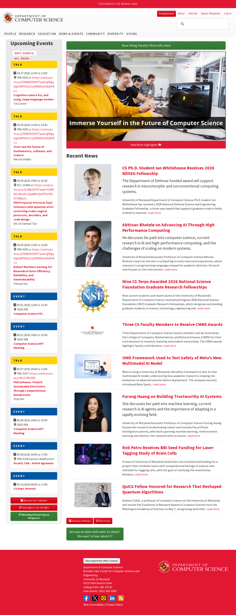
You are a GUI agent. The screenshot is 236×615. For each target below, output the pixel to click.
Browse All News (80, 521)
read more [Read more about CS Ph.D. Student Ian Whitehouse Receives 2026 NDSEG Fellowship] (154, 213)
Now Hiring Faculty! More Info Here (146, 45)
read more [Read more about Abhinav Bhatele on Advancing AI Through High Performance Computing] (170, 269)
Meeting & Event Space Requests (34, 516)
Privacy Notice (114, 604)
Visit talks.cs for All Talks (34, 507)
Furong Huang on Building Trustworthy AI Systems (172, 396)
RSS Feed (103, 521)
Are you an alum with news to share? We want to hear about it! (95, 534)
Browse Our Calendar (34, 500)
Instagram (104, 598)
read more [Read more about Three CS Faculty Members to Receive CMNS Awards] (169, 345)
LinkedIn (112, 598)
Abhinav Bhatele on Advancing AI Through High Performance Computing (168, 227)
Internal (192, 13)
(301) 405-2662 (108, 591)
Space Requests (210, 13)
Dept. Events (26, 53)
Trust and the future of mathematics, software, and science (32, 151)
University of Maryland (118, 4)
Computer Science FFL (28, 313)
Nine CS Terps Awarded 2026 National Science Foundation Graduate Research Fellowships (166, 284)
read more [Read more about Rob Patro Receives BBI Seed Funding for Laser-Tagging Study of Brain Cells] (141, 474)
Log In (227, 13)
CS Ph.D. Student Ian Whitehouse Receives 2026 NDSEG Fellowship (168, 170)
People (10, 34)
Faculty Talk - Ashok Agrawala (33, 463)
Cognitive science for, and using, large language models (33, 97)
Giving (131, 34)
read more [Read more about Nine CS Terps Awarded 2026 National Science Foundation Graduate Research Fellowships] (203, 308)
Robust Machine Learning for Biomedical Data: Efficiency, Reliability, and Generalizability (32, 273)
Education (47, 34)
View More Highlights (146, 145)
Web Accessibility (93, 604)
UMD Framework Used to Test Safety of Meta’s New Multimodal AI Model (172, 360)
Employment (166, 13)
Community (95, 34)
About (181, 13)
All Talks (22, 58)
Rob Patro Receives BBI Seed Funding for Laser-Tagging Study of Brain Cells (168, 450)
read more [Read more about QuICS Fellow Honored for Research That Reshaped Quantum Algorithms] (213, 509)
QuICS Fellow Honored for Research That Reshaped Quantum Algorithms (171, 489)
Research (27, 34)
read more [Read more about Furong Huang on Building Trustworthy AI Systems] (193, 435)
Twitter (95, 598)
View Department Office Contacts (101, 561)
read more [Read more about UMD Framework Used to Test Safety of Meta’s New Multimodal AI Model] (159, 384)
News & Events (71, 34)
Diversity (116, 34)
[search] (202, 24)
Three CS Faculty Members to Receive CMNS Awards (172, 324)
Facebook (86, 598)
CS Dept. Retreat (24, 488)
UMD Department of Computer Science (33, 18)
